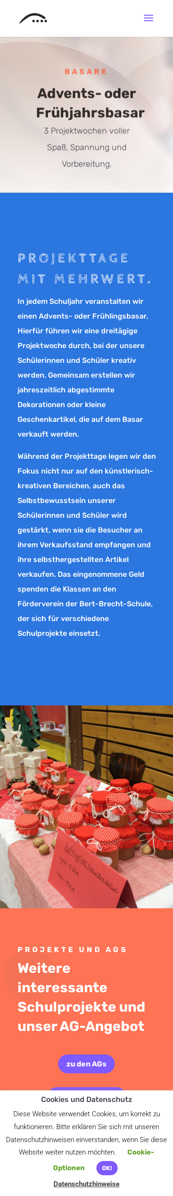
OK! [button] (107, 1168)
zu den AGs (86, 1064)
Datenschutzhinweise (86, 1184)
